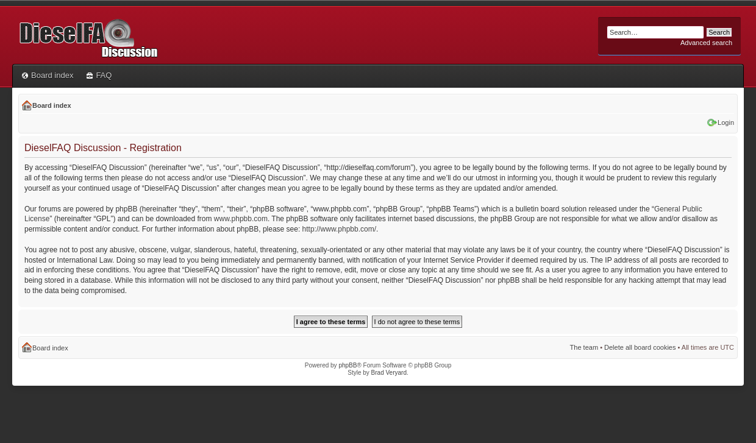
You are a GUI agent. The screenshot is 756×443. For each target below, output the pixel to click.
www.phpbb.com (241, 218)
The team (584, 347)
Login (726, 122)
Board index (47, 75)
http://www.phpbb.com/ (339, 229)
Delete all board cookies (640, 347)
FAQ (99, 75)
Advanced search (706, 42)
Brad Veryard (389, 372)
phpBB (347, 365)
